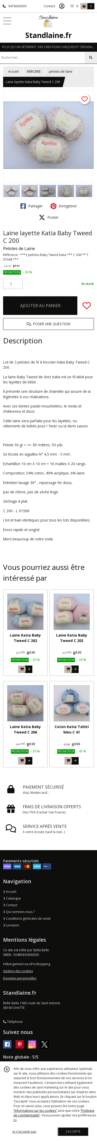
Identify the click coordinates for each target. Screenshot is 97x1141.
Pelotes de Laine (19, 248)
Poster (48, 217)
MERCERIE (34, 71)
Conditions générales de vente (27, 918)
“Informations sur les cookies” (35, 1110)
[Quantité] (13, 284)
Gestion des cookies (18, 971)
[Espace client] (62, 6)
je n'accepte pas (24, 1131)
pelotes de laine (60, 71)
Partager (31, 206)
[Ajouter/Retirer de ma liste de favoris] (86, 305)
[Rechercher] (91, 58)
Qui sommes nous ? (19, 912)
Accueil (13, 71)
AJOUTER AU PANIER (40, 305)
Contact (49, 6)
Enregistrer (63, 206)
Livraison (11, 925)
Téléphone (13, 1021)
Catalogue (12, 898)
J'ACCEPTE (73, 1131)
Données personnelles (19, 978)
